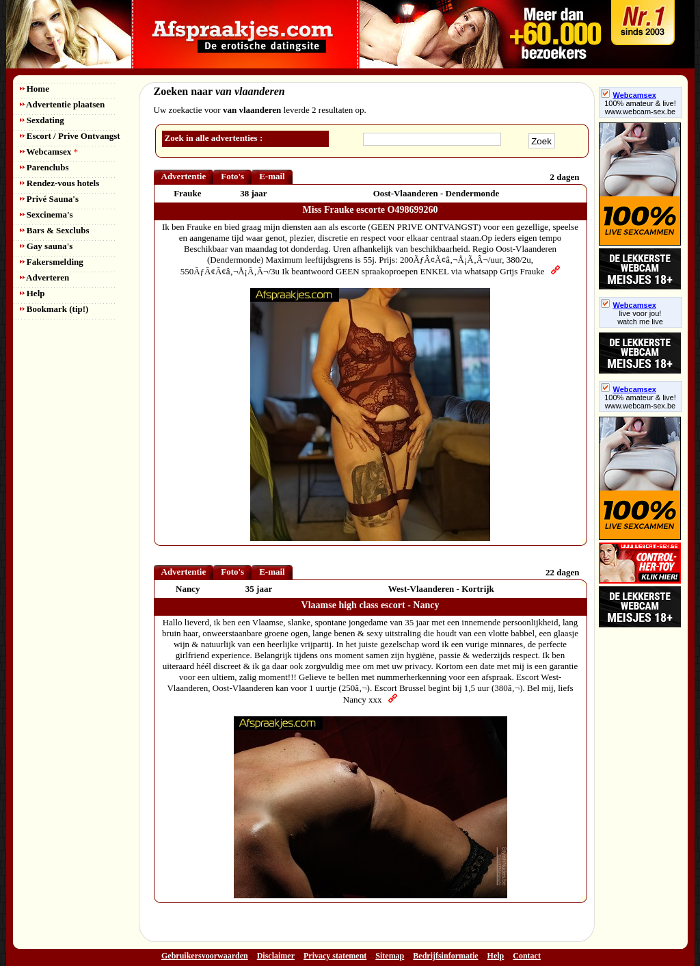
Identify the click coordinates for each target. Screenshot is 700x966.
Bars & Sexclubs (55, 230)
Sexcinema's (46, 214)
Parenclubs (44, 167)
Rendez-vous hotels (60, 183)
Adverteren (45, 277)
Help (32, 293)
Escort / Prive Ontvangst (70, 136)
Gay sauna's (46, 246)
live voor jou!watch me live (640, 317)
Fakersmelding (51, 262)
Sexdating (42, 120)
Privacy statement (335, 956)
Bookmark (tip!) (54, 309)
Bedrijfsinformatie (445, 956)
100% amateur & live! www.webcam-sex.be (640, 107)
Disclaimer (276, 956)
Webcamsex (49, 151)
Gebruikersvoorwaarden (204, 956)
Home (34, 88)
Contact (527, 956)
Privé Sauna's (49, 199)
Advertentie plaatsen (62, 104)
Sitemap (389, 956)
